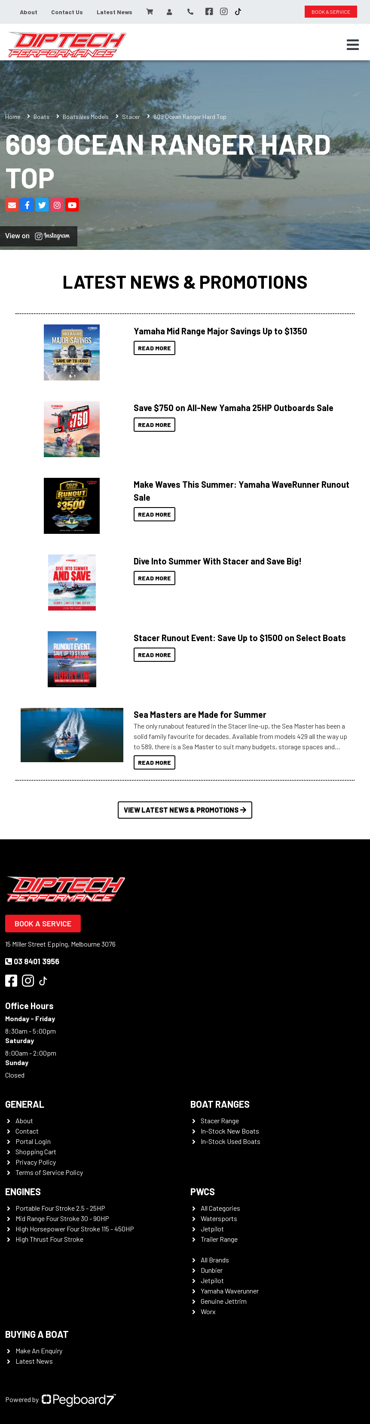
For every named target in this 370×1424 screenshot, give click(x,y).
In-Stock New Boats (230, 1131)
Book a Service (43, 923)
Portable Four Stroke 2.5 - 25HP (60, 1208)
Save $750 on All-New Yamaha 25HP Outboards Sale (233, 407)
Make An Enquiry (38, 1350)
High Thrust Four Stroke (49, 1239)
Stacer (131, 116)
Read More (154, 348)
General (24, 1103)
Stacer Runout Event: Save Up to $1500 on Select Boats (240, 638)
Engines (23, 1191)
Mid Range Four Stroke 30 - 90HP (62, 1218)
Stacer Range (220, 1120)
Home (12, 116)
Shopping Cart (35, 1151)
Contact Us (67, 12)
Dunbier (212, 1270)
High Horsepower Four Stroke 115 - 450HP (74, 1229)
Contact (27, 1131)
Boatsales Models (86, 116)
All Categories (220, 1208)
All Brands (215, 1260)
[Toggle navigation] (353, 45)
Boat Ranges (220, 1103)
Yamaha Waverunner (230, 1291)
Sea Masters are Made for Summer (200, 714)
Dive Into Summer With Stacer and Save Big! (218, 561)
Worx (208, 1311)
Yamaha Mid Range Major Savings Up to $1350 (220, 331)
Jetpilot (212, 1229)
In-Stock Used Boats (230, 1141)
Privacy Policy (35, 1162)
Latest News (114, 12)
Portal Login (33, 1141)
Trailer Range (219, 1239)
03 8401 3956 (32, 961)
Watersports (219, 1218)
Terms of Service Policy (49, 1172)
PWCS (202, 1191)
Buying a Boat (37, 1334)
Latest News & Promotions (185, 281)
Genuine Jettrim (224, 1301)
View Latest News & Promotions (185, 810)
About (28, 12)
